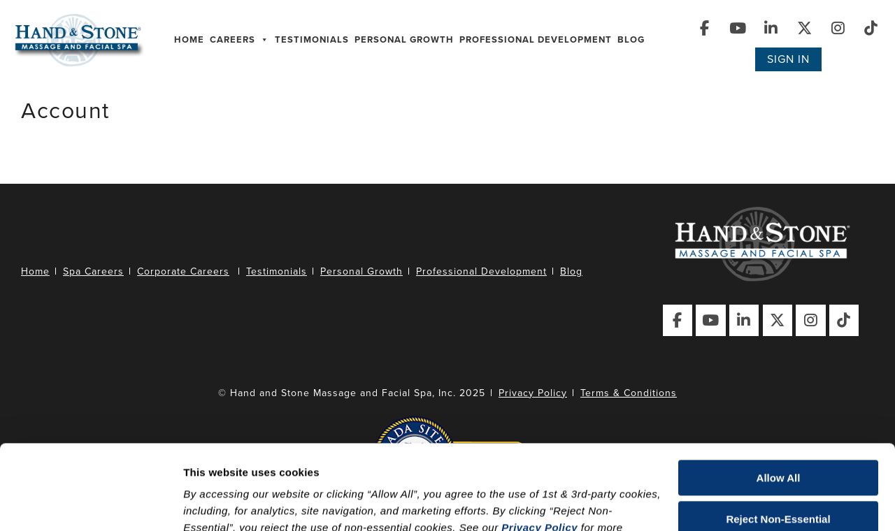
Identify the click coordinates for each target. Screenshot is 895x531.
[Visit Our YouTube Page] (739, 28)
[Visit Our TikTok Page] (872, 28)
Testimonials (312, 39)
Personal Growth (404, 39)
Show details (215, 503)
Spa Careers (93, 271)
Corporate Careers (183, 271)
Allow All (779, 399)
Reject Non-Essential (778, 439)
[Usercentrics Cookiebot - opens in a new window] (90, 503)
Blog (631, 39)
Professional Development (535, 39)
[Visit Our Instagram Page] (839, 28)
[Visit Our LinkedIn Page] (772, 28)
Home (189, 39)
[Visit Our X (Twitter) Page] (805, 28)
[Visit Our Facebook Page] (705, 28)
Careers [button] (239, 40)
